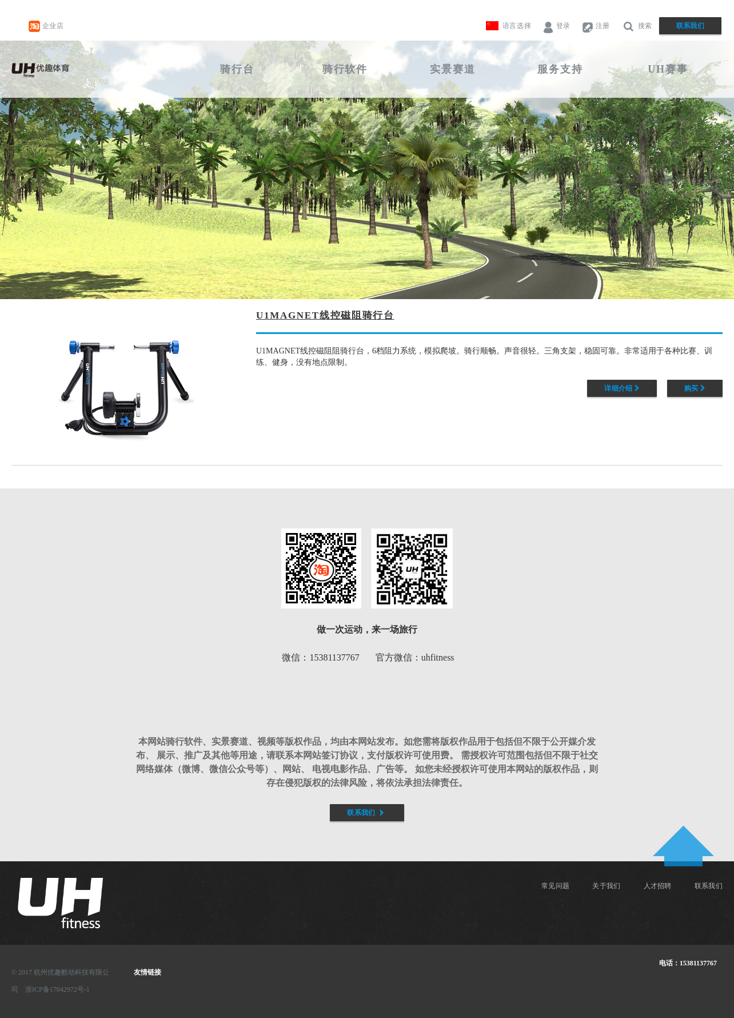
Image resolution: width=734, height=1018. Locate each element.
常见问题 (555, 886)
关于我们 (606, 886)
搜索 (636, 26)
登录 (556, 26)
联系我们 (690, 26)
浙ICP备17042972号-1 (57, 989)
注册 (596, 26)
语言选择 (516, 26)
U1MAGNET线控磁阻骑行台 (325, 315)
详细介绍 (622, 388)
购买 (694, 388)
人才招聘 (658, 886)
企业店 (46, 26)
